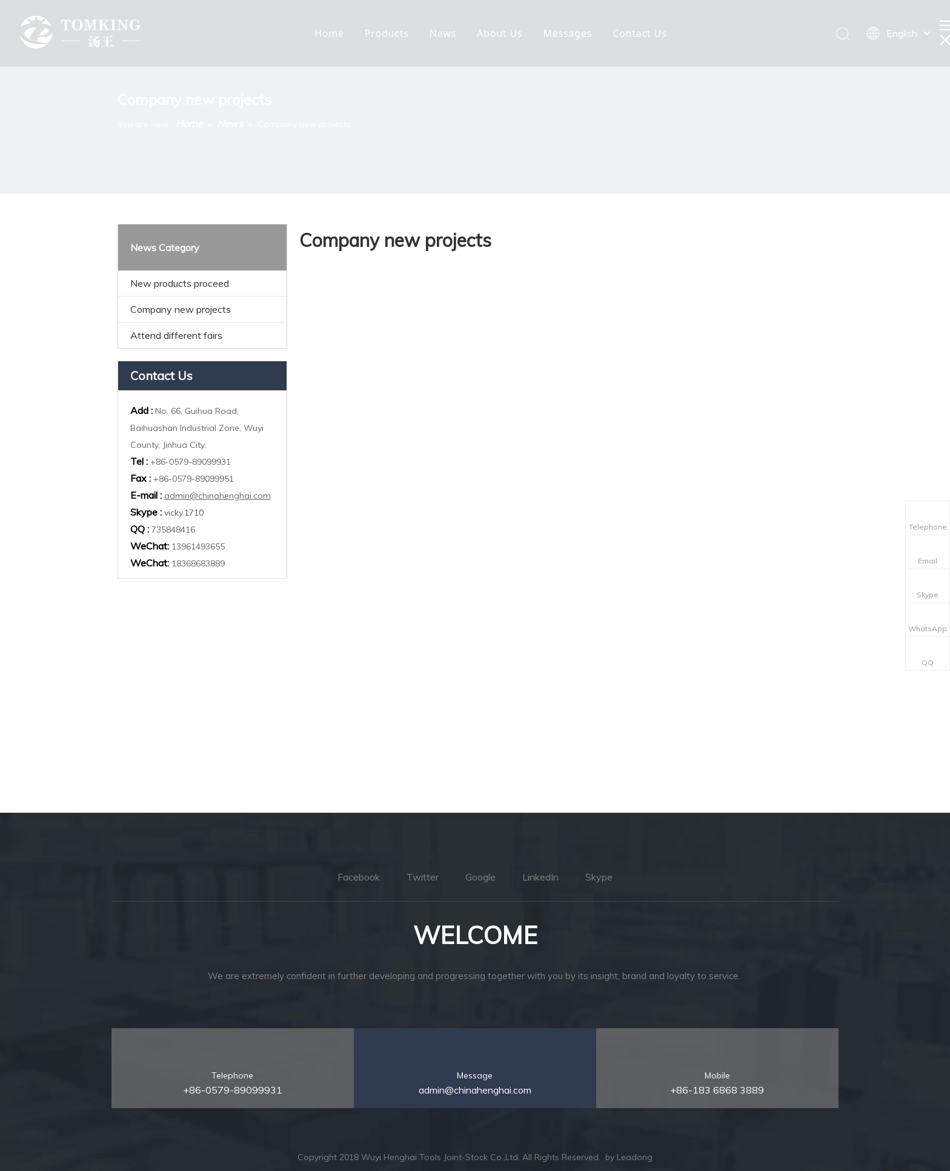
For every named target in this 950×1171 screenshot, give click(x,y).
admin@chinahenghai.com (217, 495)
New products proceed (179, 283)
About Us (499, 33)
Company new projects (180, 309)
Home (329, 33)
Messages (567, 33)
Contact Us (639, 33)
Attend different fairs (176, 335)
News (443, 33)
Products (387, 33)
